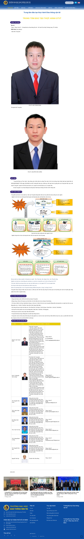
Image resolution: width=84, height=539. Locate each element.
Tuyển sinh (31, 8)
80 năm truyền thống (70, 8)
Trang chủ (10, 7)
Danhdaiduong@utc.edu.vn (54, 340)
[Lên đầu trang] (81, 536)
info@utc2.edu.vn (12, 525)
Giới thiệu (17, 8)
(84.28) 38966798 (12, 527)
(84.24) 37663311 (12, 516)
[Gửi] (73, 3)
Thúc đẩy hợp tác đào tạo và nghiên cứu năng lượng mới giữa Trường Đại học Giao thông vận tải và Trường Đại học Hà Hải (42, 494)
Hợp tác (50, 8)
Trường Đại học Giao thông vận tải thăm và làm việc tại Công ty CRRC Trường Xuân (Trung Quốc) (68, 494)
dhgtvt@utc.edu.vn (12, 514)
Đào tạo (23, 8)
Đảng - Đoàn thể (59, 8)
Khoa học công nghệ (41, 8)
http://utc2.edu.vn (12, 529)
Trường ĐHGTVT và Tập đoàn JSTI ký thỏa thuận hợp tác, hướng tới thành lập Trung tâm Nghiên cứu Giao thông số (16, 494)
